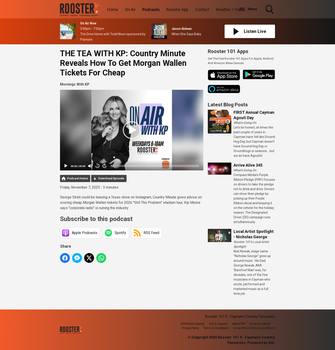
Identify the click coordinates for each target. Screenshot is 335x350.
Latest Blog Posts (228, 104)
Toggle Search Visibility (270, 10)
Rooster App (177, 9)
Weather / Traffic (230, 9)
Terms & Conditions (216, 328)
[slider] (154, 166)
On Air (130, 9)
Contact (202, 9)
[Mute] (90, 166)
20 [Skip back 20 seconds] (98, 166)
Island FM (238, 323)
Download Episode (111, 178)
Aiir (271, 343)
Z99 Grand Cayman (192, 323)
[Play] (66, 166)
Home (112, 9)
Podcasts (151, 9)
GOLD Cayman (218, 323)
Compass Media (260, 323)
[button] (132, 130)
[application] (131, 130)
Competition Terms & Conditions (254, 328)
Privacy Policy (190, 328)
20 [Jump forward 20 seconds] (105, 166)
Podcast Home (77, 178)
